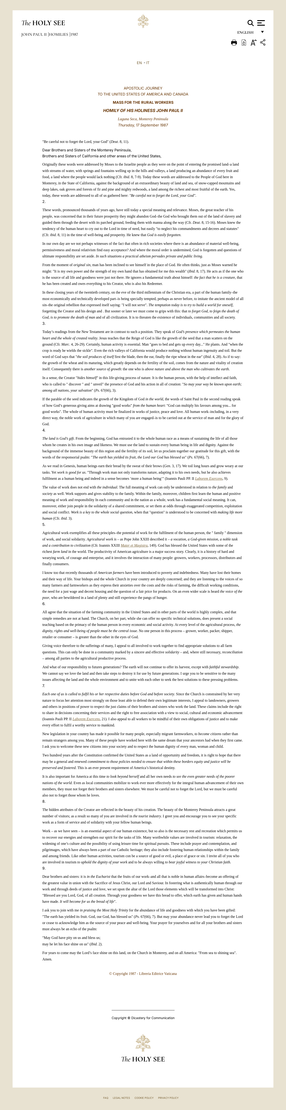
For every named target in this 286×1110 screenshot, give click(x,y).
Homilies (59, 34)
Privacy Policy (168, 1097)
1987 (74, 34)
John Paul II (34, 34)
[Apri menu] (260, 23)
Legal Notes (121, 1097)
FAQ (105, 1097)
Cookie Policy (144, 1097)
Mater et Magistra (134, 545)
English (247, 33)
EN (139, 62)
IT (147, 62)
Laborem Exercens (208, 478)
